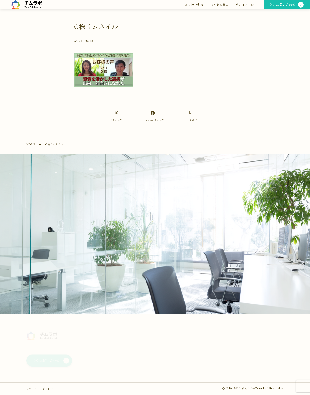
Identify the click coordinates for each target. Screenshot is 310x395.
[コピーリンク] (191, 116)
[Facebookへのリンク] (153, 116)
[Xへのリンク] (116, 116)
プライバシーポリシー (39, 388)
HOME (31, 144)
